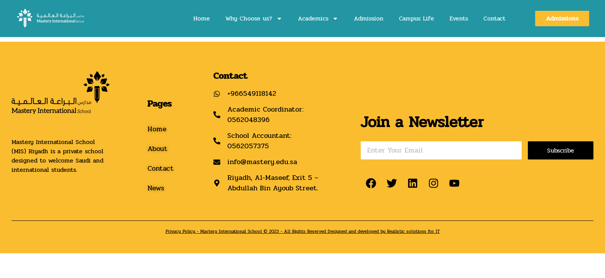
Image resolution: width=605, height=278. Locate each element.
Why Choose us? (253, 18)
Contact (494, 18)
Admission (369, 18)
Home (201, 18)
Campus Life (416, 18)
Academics (318, 18)
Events (459, 18)
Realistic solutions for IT (413, 231)
